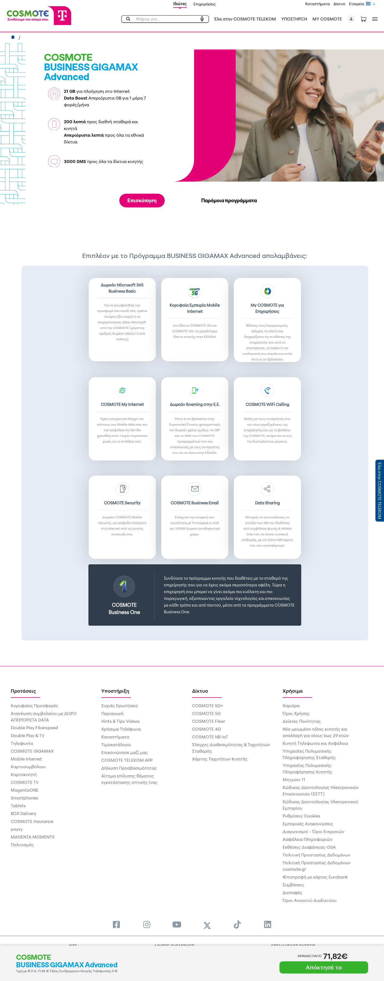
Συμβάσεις (293, 884)
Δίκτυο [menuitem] (200, 691)
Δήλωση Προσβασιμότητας (129, 768)
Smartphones (24, 798)
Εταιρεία (356, 3)
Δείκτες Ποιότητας (302, 721)
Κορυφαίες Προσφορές (34, 705)
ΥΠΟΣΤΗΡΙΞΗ (294, 19)
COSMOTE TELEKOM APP (127, 760)
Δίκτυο (339, 3)
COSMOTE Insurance (32, 821)
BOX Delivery (23, 813)
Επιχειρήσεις (204, 4)
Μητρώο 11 (294, 779)
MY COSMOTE (327, 19)
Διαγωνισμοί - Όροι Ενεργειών (313, 831)
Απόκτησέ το (324, 967)
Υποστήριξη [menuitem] (115, 691)
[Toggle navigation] (374, 19)
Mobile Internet (26, 759)
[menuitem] (116, 924)
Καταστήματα (317, 3)
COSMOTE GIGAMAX (32, 751)
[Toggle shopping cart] (363, 19)
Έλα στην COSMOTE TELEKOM (245, 19)
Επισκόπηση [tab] (142, 200)
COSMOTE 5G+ (207, 705)
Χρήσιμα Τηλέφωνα (121, 729)
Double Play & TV (27, 735)
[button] (351, 19)
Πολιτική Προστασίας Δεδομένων (316, 855)
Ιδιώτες (180, 3)
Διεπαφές (292, 892)
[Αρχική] (13, 37)
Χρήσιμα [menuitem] (293, 691)
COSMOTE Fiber (208, 721)
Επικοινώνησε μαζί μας (124, 752)
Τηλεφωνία (22, 743)
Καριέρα (291, 705)
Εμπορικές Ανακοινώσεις (308, 823)
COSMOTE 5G (206, 713)
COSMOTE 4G (206, 729)
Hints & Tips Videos (120, 721)
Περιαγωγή (112, 713)
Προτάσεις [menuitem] (23, 691)
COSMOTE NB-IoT (210, 736)
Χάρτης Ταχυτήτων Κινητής (220, 759)
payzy (17, 829)
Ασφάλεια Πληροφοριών (307, 839)
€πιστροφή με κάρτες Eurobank (315, 877)
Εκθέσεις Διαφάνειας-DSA (309, 847)
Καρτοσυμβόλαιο (28, 766)
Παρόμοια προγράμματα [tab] (229, 200)
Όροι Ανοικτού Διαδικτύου (309, 900)
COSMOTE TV (25, 782)
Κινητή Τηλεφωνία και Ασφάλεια (315, 743)
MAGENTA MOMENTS (33, 837)
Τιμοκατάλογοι (116, 744)
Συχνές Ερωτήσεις (119, 705)
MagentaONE (24, 790)
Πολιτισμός (22, 844)
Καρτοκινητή (24, 774)
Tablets (18, 805)
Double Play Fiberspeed (34, 727)
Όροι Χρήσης (296, 713)
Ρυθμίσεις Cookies (301, 816)
